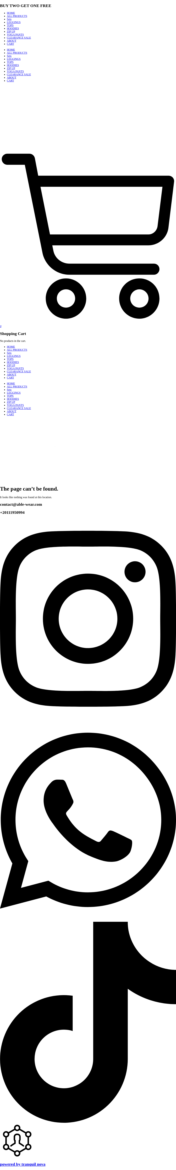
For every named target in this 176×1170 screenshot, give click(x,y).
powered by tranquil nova (22, 1164)
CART (10, 43)
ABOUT (11, 40)
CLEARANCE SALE (19, 37)
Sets (9, 19)
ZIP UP (11, 31)
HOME (11, 13)
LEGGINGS (14, 22)
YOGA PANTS (15, 34)
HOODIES (13, 28)
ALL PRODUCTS (17, 16)
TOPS (10, 25)
